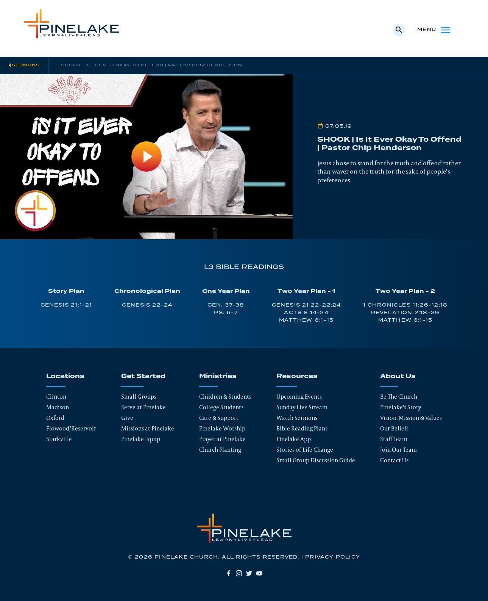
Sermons (26, 65)
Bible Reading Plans (301, 428)
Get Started (143, 376)
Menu (434, 30)
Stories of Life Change (304, 450)
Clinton (56, 397)
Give (127, 418)
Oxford (55, 418)
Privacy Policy (332, 557)
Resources (297, 376)
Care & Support (219, 418)
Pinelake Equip (140, 439)
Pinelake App (293, 439)
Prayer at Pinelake (222, 439)
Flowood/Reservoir (71, 428)
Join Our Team (398, 450)
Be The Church (398, 397)
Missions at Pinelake (147, 428)
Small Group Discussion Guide (315, 460)
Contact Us (394, 460)
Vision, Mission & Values (411, 418)
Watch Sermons (296, 418)
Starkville (59, 439)
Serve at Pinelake (143, 407)
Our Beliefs (394, 428)
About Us (398, 376)
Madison (57, 407)
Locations (65, 376)
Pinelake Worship (222, 428)
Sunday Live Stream (301, 407)
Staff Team (393, 439)
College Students (221, 407)
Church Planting (220, 450)
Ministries (218, 376)
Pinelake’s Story (400, 407)
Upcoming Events (299, 397)
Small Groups (138, 397)
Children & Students (225, 397)
